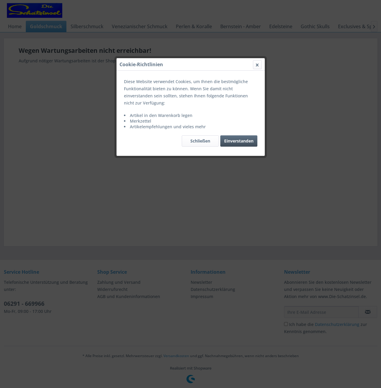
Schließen (200, 141)
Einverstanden (239, 141)
